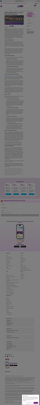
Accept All (35, 402)
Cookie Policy (24, 400)
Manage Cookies (29, 402)
